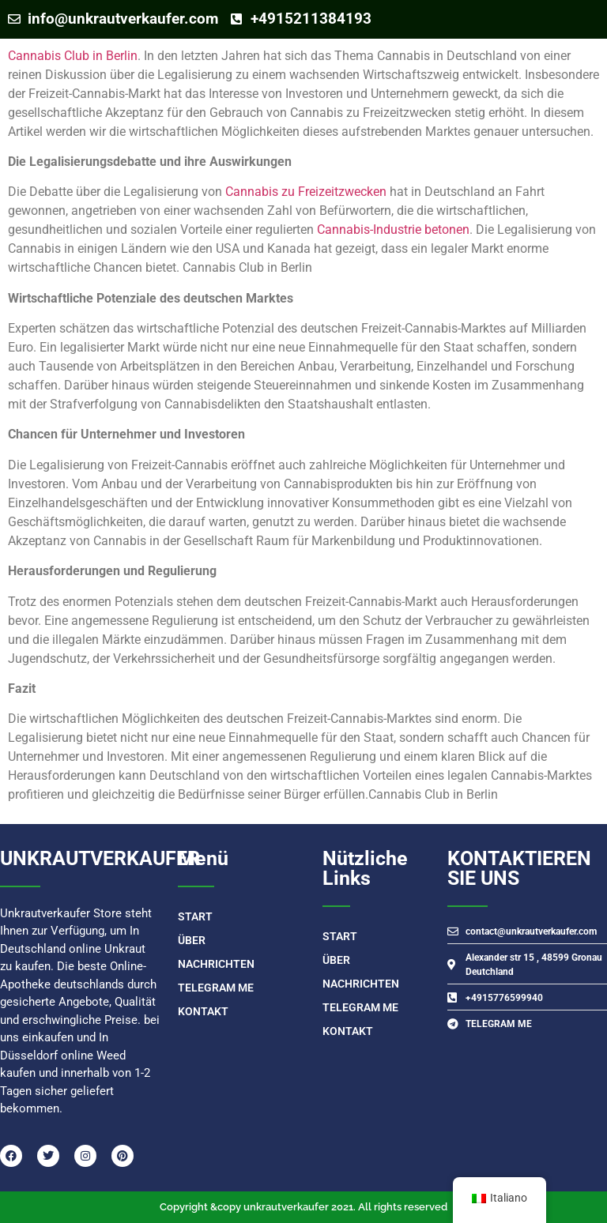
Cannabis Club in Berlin (73, 55)
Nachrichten (216, 964)
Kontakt (203, 1011)
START (195, 916)
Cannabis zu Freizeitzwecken (305, 191)
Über (191, 940)
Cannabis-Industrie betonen (393, 229)
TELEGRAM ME (216, 987)
